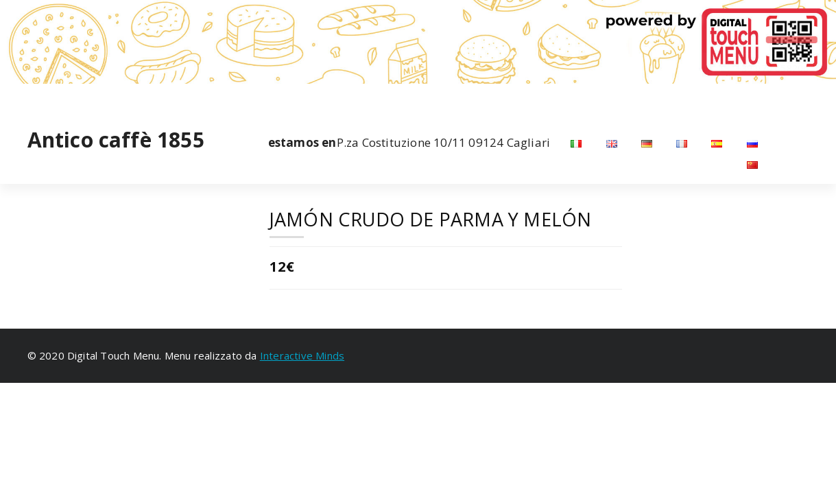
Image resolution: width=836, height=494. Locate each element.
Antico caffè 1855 (115, 140)
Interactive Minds (302, 355)
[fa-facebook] (30, 97)
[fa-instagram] (50, 97)
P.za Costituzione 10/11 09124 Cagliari (409, 143)
